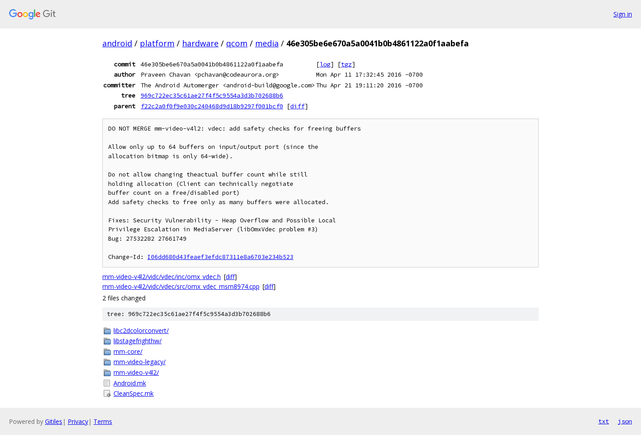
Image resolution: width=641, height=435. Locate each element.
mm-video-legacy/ (140, 361)
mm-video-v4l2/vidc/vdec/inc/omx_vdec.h (161, 276)
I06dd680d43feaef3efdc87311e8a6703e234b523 (220, 257)
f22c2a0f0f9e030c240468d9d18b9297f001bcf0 (212, 106)
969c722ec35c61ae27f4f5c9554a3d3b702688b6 (212, 95)
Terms (102, 421)
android (117, 43)
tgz (346, 64)
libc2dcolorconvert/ (141, 330)
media (267, 43)
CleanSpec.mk (134, 393)
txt (603, 421)
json (625, 421)
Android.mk (130, 383)
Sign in (622, 14)
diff (297, 106)
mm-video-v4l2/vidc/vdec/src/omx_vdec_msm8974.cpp (181, 286)
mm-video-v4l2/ (136, 372)
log (325, 64)
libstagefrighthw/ (138, 341)
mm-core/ (128, 351)
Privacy (78, 421)
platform (157, 43)
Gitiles (53, 421)
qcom (236, 43)
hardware (200, 43)
